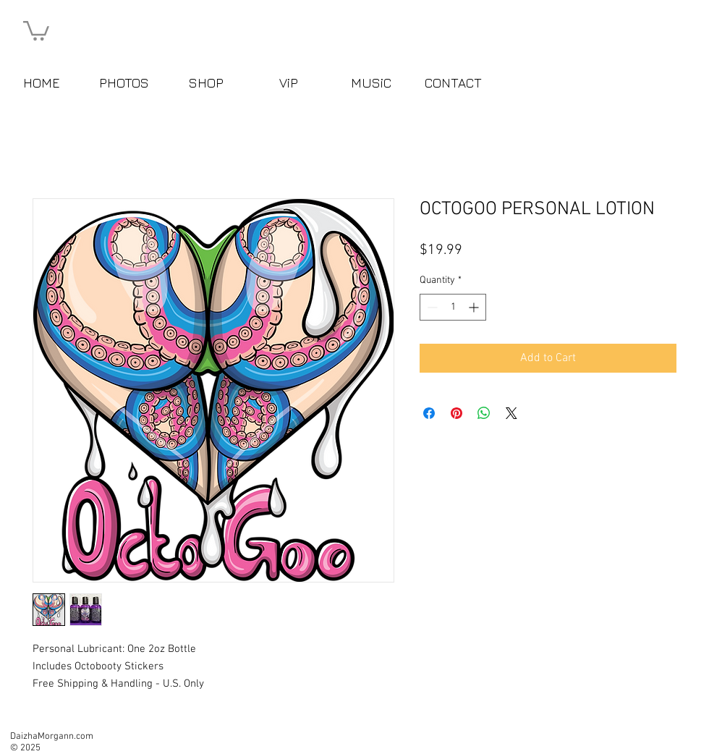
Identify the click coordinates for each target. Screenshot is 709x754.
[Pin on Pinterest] (456, 413)
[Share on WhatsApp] (484, 413)
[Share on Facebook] (429, 413)
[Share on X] (511, 413)
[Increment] (475, 307)
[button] (36, 30)
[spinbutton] (453, 307)
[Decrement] (431, 307)
